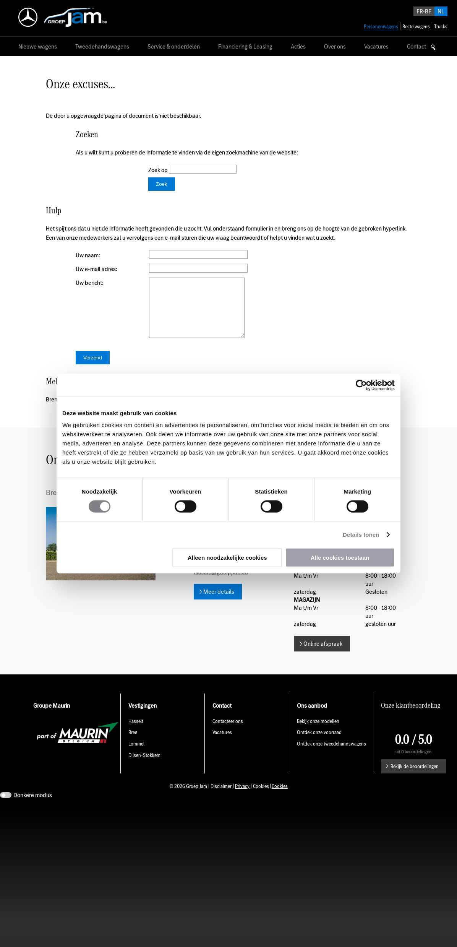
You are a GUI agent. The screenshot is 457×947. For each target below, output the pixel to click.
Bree (132, 744)
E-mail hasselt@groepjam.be (221, 580)
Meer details (218, 603)
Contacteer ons (227, 732)
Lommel (136, 755)
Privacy (242, 797)
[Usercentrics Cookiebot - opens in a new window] (361, 385)
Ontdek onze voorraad (319, 744)
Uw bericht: (90, 283)
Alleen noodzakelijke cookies (227, 557)
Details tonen (361, 534)
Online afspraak (322, 655)
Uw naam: (88, 255)
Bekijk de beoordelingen (415, 778)
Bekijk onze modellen (318, 732)
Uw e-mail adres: (96, 269)
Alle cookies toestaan (340, 557)
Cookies (280, 797)
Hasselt (135, 732)
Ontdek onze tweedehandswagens (332, 755)
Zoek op (158, 170)
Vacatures (222, 744)
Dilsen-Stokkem (144, 766)
